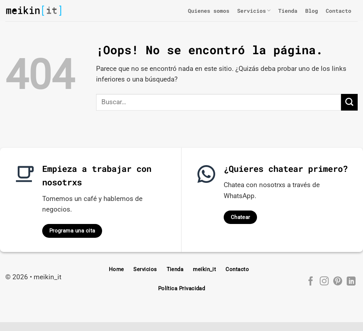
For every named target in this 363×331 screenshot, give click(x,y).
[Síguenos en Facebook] (310, 282)
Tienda (287, 10)
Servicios (253, 10)
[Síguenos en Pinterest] (337, 282)
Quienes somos (208, 10)
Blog (311, 10)
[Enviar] (349, 102)
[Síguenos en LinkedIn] (350, 282)
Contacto (338, 10)
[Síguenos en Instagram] (323, 282)
